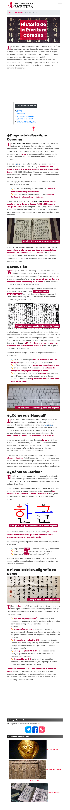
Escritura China (35, 792)
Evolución (21, 113)
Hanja (17, 164)
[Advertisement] (33, 85)
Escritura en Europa (35, 749)
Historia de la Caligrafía (26, 121)
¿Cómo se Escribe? (25, 119)
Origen (19, 111)
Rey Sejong (39, 201)
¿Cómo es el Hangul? (25, 116)
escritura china (20, 143)
